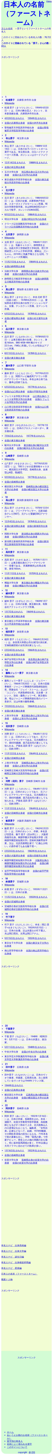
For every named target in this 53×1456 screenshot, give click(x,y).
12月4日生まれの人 (14, 521)
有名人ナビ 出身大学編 (13, 1251)
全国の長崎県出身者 (15, 482)
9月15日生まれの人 (14, 938)
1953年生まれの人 (37, 938)
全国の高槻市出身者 (37, 855)
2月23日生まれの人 (14, 851)
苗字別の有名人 (15, 1441)
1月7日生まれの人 (14, 611)
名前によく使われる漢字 (19, 1444)
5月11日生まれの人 (14, 1047)
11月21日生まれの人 (15, 261)
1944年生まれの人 (14, 1085)
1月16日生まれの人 (14, 1150)
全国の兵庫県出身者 (15, 123)
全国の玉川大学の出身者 (24, 175)
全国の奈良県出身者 (15, 654)
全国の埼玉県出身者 (15, 167)
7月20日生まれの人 (14, 706)
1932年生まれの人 (37, 1150)
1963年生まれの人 (37, 851)
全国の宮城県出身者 (15, 901)
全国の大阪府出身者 (15, 855)
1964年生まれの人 (38, 753)
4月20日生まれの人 (14, 118)
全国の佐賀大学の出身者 (24, 1163)
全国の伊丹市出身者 (37, 123)
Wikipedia (9, 103)
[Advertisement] (26, 74)
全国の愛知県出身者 (15, 318)
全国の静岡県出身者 (15, 266)
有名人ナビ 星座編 (11, 1268)
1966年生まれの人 (37, 650)
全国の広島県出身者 (15, 1090)
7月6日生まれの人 (14, 436)
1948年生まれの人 (37, 1047)
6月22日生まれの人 (14, 313)
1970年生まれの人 (38, 573)
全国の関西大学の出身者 (24, 536)
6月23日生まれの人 (14, 387)
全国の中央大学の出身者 (33, 1051)
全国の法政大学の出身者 (24, 274)
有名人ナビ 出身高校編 (13, 1245)
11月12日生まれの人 (15, 753)
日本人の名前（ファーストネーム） (19, 1274)
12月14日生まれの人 (15, 162)
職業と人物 (7, 1279)
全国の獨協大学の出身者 (24, 585)
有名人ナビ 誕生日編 (12, 1256)
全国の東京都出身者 (15, 358)
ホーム (10, 1432)
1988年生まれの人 (38, 162)
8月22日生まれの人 (14, 214)
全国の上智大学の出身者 (24, 718)
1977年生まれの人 (37, 387)
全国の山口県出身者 (15, 391)
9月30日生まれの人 (14, 477)
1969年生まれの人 (35, 611)
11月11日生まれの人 (15, 573)
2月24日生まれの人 (14, 650)
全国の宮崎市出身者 (37, 813)
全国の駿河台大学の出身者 (30, 448)
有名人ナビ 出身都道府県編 (16, 1262)
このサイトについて (17, 1447)
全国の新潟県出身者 (15, 526)
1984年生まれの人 (38, 261)
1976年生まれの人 (37, 521)
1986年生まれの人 (37, 214)
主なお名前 (7, 28)
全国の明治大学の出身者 (33, 219)
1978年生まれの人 (37, 313)
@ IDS (32, 1452)
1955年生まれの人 (38, 897)
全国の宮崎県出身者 (15, 758)
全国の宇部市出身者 (37, 391)
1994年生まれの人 (37, 118)
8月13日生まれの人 (14, 353)
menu (49, 1)
